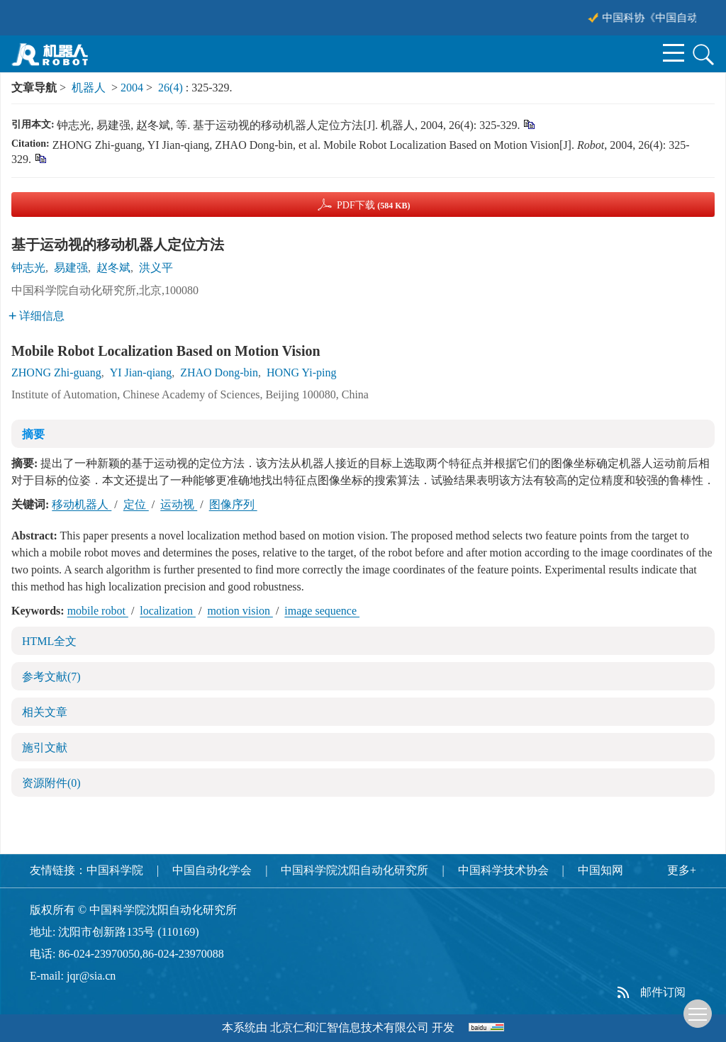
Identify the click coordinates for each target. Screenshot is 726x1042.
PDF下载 (374, 205)
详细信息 (37, 316)
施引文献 (44, 747)
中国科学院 (114, 870)
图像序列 (233, 504)
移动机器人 (81, 504)
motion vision (239, 611)
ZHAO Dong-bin (219, 372)
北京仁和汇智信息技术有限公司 (349, 1027)
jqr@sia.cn (91, 976)
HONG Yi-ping (302, 372)
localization (168, 611)
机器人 (89, 88)
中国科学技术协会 (503, 870)
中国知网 (600, 870)
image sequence (321, 611)
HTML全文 (49, 641)
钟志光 (28, 268)
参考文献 (51, 677)
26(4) (172, 88)
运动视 (178, 504)
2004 (132, 88)
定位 (136, 504)
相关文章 (44, 712)
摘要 (33, 434)
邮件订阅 (663, 992)
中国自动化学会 (212, 870)
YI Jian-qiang (141, 372)
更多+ (681, 870)
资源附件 (51, 783)
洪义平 (156, 268)
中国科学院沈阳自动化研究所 (354, 870)
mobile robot (97, 611)
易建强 (71, 268)
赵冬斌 (113, 268)
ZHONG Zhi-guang (56, 372)
